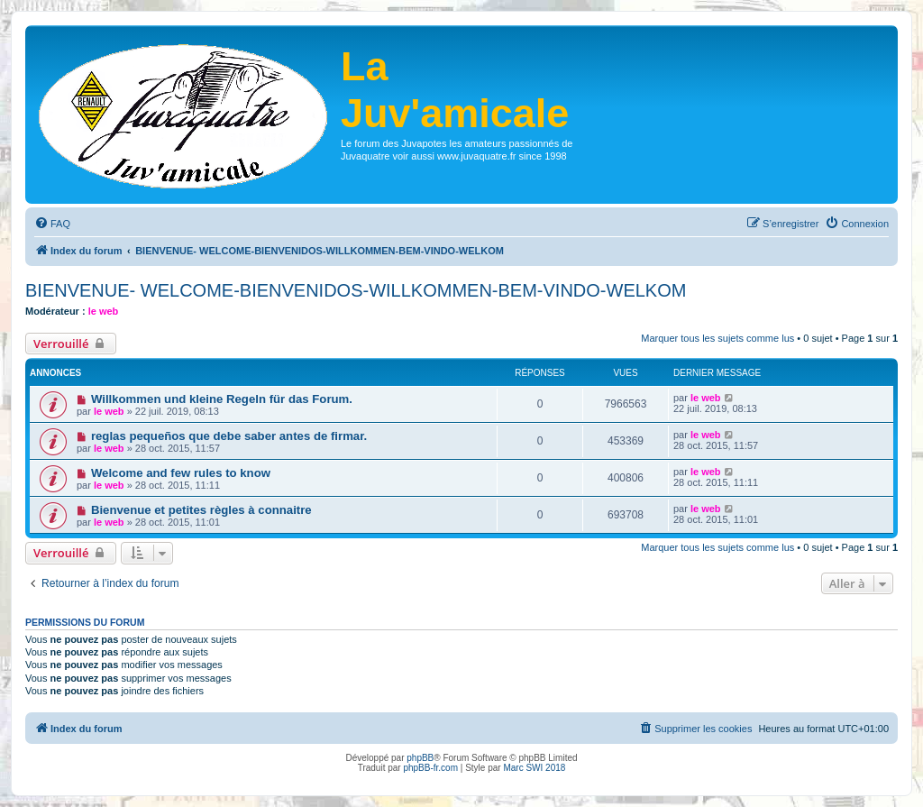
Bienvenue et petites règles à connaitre (201, 510)
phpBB (420, 758)
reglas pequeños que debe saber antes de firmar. (229, 436)
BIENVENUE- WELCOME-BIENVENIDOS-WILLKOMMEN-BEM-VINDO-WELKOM (355, 290)
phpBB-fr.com (430, 768)
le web (103, 311)
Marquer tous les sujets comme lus (717, 338)
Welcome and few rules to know (180, 473)
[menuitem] (52, 223)
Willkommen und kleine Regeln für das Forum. (221, 399)
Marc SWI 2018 (534, 768)
